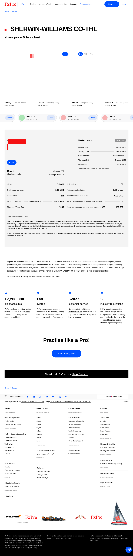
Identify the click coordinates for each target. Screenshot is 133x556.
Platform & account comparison (15, 434)
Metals (38, 438)
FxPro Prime (9, 496)
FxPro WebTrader (11, 441)
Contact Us (25, 402)
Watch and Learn (74, 454)
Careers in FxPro (106, 460)
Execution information (107, 447)
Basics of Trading (74, 418)
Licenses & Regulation (108, 444)
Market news (42, 468)
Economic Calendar (43, 471)
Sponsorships (105, 424)
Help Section (80, 374)
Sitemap (125, 402)
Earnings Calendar (42, 474)
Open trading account (12, 418)
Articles (71, 438)
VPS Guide (40, 458)
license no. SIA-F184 (63, 538)
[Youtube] (46, 396)
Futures (39, 434)
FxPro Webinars (74, 451)
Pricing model (9, 421)
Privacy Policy (105, 486)
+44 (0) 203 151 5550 (36, 402)
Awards (103, 421)
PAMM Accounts (10, 473)
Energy (38, 424)
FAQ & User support (107, 473)
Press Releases (105, 431)
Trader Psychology (74, 431)
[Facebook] (27, 396)
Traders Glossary (74, 428)
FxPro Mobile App (11, 437)
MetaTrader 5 (9, 447)
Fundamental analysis (76, 421)
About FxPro (104, 418)
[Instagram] (59, 396)
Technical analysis (74, 424)
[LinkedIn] (33, 396)
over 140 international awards (48, 314)
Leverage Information (107, 451)
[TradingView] (66, 396)
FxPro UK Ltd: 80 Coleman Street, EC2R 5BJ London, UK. (70, 402)
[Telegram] (53, 396)
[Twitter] (40, 396)
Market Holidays (42, 478)
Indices (38, 431)
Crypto (38, 428)
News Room (104, 428)
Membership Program (12, 470)
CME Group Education (76, 434)
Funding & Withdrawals (13, 424)
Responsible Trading (12, 486)
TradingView (9, 444)
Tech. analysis (46, 454)
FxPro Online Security (12, 483)
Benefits (7, 467)
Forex (38, 418)
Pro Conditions (10, 463)
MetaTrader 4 (9, 451)
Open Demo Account (75, 441)
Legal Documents (106, 483)
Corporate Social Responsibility (111, 463)
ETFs (38, 441)
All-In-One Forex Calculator (45, 451)
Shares (38, 421)
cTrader (7, 454)
